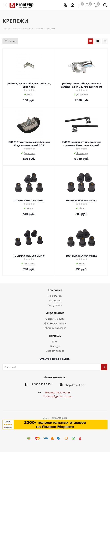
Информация (55, 313)
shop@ (69, 385)
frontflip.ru (79, 385)
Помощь (55, 336)
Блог (55, 341)
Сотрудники (55, 305)
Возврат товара (55, 350)
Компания (55, 290)
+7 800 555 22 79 (40, 384)
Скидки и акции (55, 318)
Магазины (55, 300)
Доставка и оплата (55, 323)
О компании (55, 295)
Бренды (55, 346)
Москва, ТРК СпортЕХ (57, 392)
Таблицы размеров (55, 327)
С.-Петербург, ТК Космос (57, 396)
